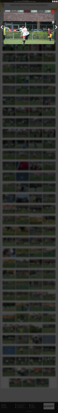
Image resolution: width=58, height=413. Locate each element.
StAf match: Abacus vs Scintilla (31, 1)
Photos (15, 1)
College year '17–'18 (21, 1)
